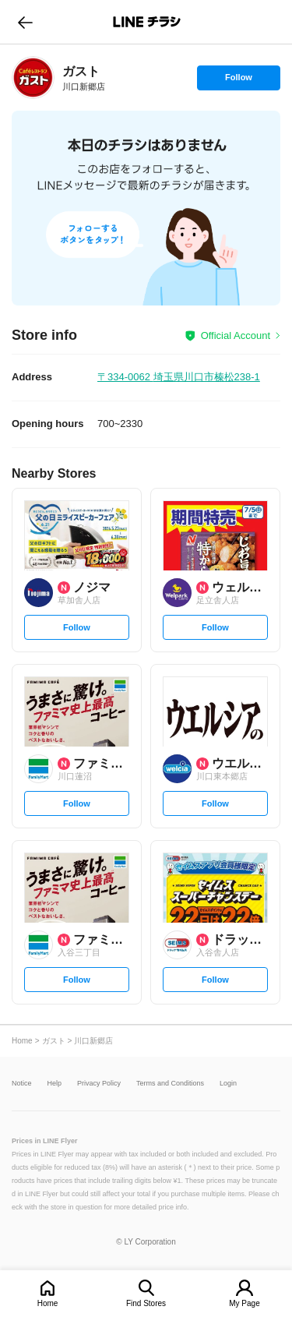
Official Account (235, 335)
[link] (33, 77)
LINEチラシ (147, 22)
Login (228, 1083)
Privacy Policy (99, 1083)
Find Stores (146, 1303)
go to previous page (25, 22)
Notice (22, 1083)
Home (47, 1303)
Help (54, 1083)
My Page (244, 1303)
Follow (238, 81)
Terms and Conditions (170, 1083)
